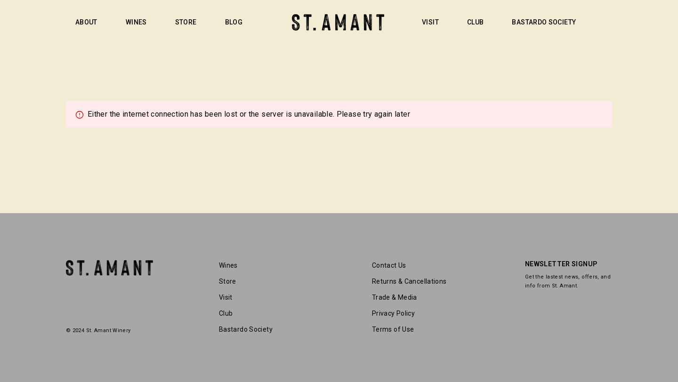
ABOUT (86, 22)
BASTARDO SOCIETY (544, 22)
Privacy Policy (393, 313)
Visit (226, 297)
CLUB (475, 22)
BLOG (233, 22)
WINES (136, 22)
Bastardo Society (246, 329)
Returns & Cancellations (409, 281)
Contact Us (389, 265)
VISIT (430, 22)
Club (226, 313)
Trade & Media (394, 297)
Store (227, 281)
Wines (228, 265)
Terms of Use (393, 329)
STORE (186, 22)
